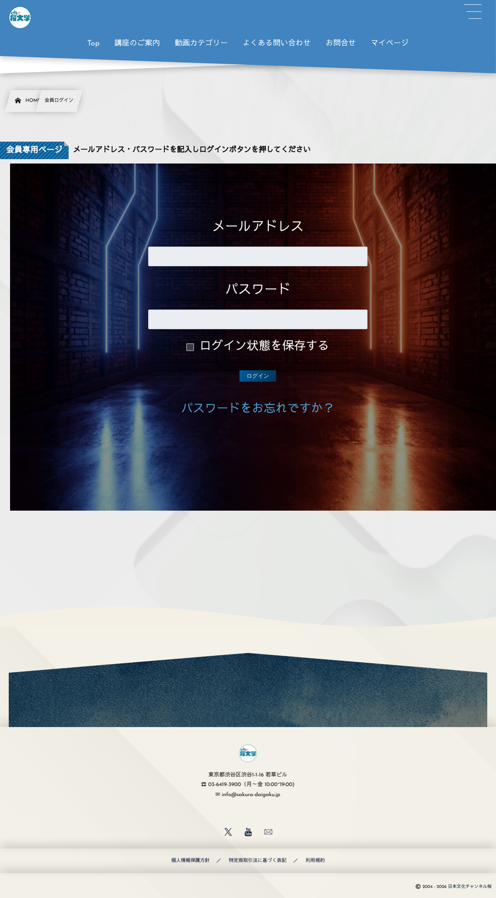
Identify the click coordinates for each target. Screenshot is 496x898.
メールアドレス (258, 227)
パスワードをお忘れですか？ (258, 409)
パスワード (258, 290)
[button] (473, 12)
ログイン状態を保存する (265, 347)
